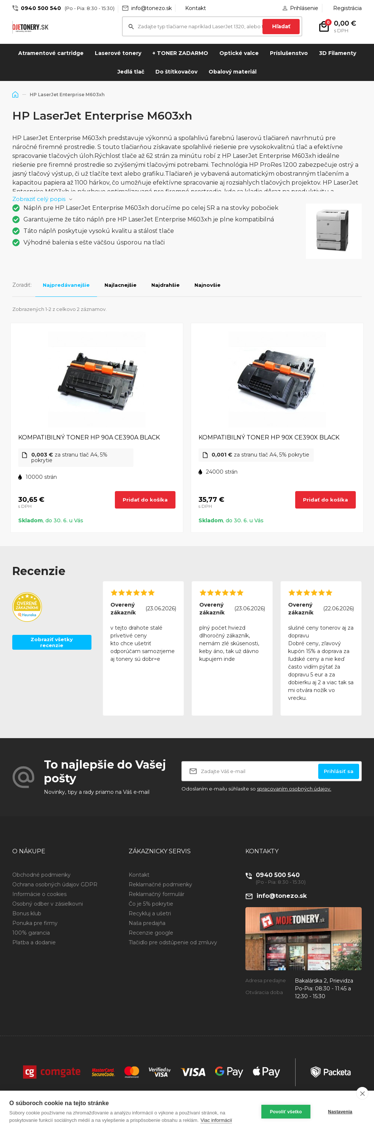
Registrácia (347, 8)
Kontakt (195, 8)
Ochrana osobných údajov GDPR (54, 884)
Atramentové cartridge (51, 53)
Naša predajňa (147, 923)
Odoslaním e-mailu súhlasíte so (256, 789)
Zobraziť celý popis (38, 198)
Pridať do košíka (145, 500)
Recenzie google (151, 932)
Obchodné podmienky (41, 874)
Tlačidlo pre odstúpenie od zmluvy (173, 942)
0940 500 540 (41, 8)
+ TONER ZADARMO (180, 53)
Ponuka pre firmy (35, 923)
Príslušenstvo (289, 53)
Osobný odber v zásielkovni (47, 903)
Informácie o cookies (39, 894)
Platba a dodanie (34, 942)
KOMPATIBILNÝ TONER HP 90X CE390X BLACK (269, 437)
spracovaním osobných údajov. (294, 789)
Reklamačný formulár (156, 894)
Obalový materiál (233, 71)
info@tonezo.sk (151, 8)
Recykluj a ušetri (150, 913)
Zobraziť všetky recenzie (51, 642)
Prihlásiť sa (339, 771)
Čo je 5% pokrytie (151, 903)
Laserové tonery (118, 53)
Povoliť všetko (286, 1111)
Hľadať (281, 26)
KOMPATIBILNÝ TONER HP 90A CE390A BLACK (89, 437)
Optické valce (239, 53)
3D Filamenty (337, 53)
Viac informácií (216, 1120)
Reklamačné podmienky (160, 884)
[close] (362, 1093)
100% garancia (31, 932)
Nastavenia (340, 1111)
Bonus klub (26, 913)
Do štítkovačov (176, 71)
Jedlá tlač (130, 71)
